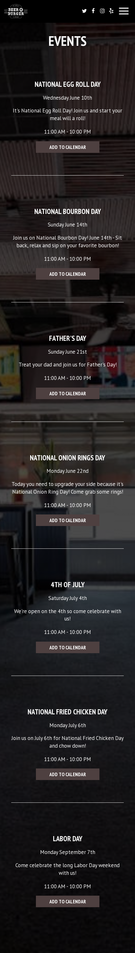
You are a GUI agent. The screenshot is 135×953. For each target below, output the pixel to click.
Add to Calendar (67, 147)
